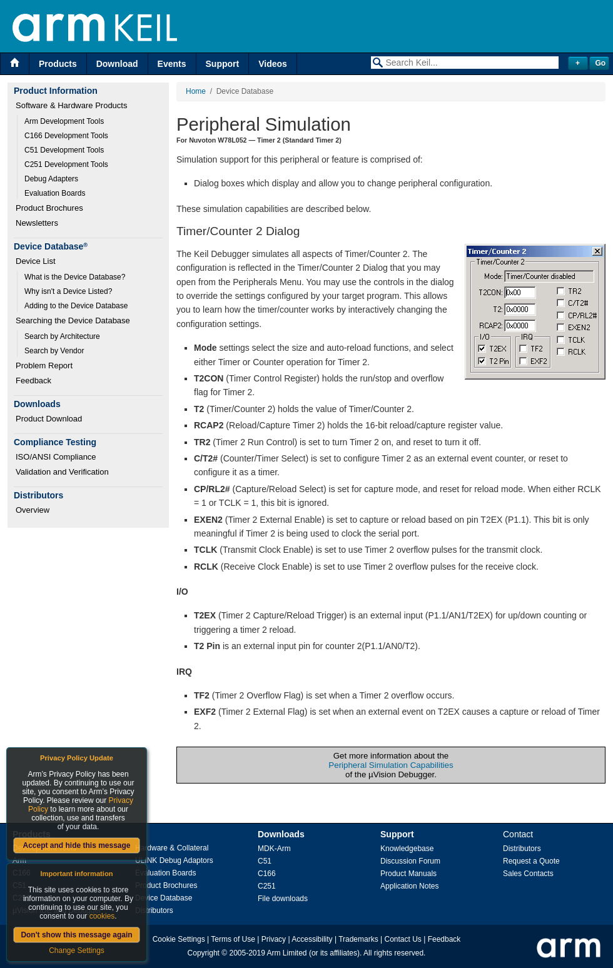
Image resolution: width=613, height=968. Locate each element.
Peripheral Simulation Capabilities (390, 765)
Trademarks (358, 939)
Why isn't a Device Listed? (68, 291)
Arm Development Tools (64, 121)
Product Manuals (408, 873)
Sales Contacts (528, 873)
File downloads (283, 898)
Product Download (49, 418)
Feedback (33, 380)
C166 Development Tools (66, 135)
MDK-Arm (274, 848)
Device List (36, 261)
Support (223, 64)
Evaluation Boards (54, 193)
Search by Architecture (62, 336)
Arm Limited (287, 953)
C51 (264, 861)
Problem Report (44, 365)
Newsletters (37, 223)
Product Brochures (49, 208)
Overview (32, 510)
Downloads (281, 834)
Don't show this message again (76, 934)
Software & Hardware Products (71, 105)
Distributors (154, 910)
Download (117, 64)
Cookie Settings (179, 939)
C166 (267, 873)
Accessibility (311, 939)
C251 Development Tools (66, 164)
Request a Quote (531, 861)
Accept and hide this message (76, 845)
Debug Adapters (51, 178)
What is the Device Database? (74, 277)
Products (58, 64)
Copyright (204, 953)
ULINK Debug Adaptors (174, 860)
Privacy (273, 939)
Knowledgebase (406, 848)
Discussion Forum (410, 861)
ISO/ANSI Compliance (56, 456)
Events (172, 64)
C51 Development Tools (64, 150)
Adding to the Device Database (76, 305)
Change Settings (76, 950)
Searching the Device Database (73, 320)
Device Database (163, 898)
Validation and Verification (62, 471)
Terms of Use (233, 939)
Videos (272, 64)
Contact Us (403, 939)
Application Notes (409, 886)
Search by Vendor (54, 350)
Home (196, 91)
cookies (102, 916)
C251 (267, 886)
